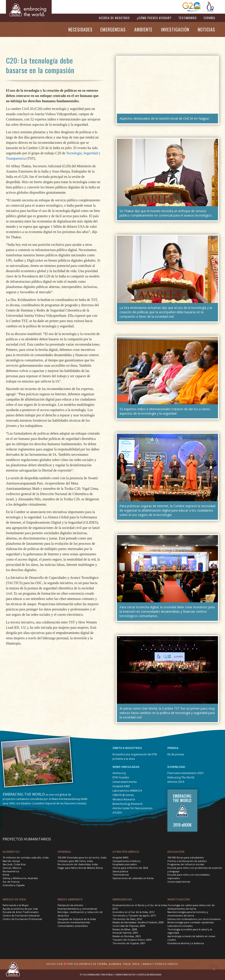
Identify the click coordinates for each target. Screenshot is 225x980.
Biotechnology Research (127, 804)
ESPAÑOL (210, 17)
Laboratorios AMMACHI (127, 790)
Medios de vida (14, 899)
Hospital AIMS (121, 786)
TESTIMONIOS (187, 17)
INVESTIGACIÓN (175, 29)
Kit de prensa (175, 754)
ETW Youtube (120, 777)
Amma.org (119, 773)
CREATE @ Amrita (123, 795)
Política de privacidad (149, 974)
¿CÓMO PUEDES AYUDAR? (154, 17)
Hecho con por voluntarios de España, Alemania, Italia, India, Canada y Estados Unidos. (112, 963)
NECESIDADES (80, 29)
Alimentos (11, 852)
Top (213, 969)
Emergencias (122, 899)
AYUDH (117, 812)
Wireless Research (123, 799)
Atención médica (125, 852)
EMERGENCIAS (113, 29)
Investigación (178, 899)
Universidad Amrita (124, 782)
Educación (175, 852)
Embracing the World (100, 974)
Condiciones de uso (125, 974)
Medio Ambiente (70, 899)
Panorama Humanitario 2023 (185, 773)
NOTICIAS (206, 29)
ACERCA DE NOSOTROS (114, 17)
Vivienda (64, 852)
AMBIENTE (143, 29)
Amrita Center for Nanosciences (132, 808)
